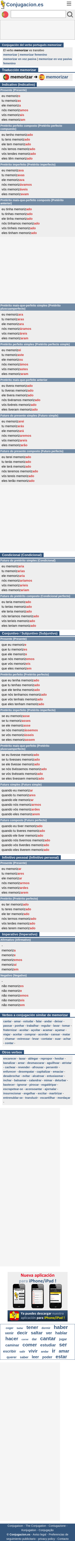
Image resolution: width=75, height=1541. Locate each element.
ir (53, 1351)
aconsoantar (33, 1089)
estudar (28, 1021)
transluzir (31, 1097)
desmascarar (35, 1062)
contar (9, 1043)
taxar (22, 1058)
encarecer (9, 1058)
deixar (58, 1021)
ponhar (19, 1025)
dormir (46, 1328)
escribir (9, 1351)
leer (35, 1357)
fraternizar (10, 1030)
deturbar (60, 1080)
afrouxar (38, 1067)
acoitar (24, 1030)
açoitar (35, 1030)
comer (30, 1344)
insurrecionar (12, 1093)
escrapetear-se (13, 1089)
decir (22, 1332)
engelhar (29, 1093)
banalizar (9, 1062)
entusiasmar (55, 1076)
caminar (12, 1345)
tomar (66, 1025)
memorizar (10, 54)
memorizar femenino (33, 54)
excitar (42, 1093)
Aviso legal (39, 1534)
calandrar (35, 1080)
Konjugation (28, 1530)
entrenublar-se (13, 1097)
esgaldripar (48, 1084)
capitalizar (43, 1071)
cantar (7, 1021)
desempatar (26, 1071)
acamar (48, 1030)
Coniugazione (57, 1525)
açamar (60, 1030)
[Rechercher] (38, 14)
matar (66, 1034)
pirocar (34, 1084)
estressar (23, 1038)
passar (7, 1025)
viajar (7, 1034)
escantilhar (47, 1097)
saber (24, 1357)
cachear (10, 1067)
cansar (55, 1034)
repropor (46, 1058)
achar (67, 1038)
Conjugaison (15, 1525)
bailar (20, 1328)
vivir (33, 1351)
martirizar (55, 1093)
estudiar (48, 1345)
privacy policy (46, 1538)
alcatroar (38, 1076)
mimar (48, 1080)
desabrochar (11, 1076)
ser (63, 1345)
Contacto (63, 1538)
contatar (46, 1038)
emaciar (58, 1071)
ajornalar (50, 1089)
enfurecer (9, 1071)
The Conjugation (36, 1525)
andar (48, 1021)
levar (35, 1038)
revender (24, 1067)
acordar (43, 1034)
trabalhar (33, 1025)
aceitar (17, 1034)
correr (25, 1339)
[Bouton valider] (70, 14)
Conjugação (46, 1530)
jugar (63, 1339)
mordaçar (64, 1097)
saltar (37, 1332)
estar (61, 1356)
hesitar (59, 1058)
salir (22, 1351)
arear (21, 1062)
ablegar (33, 1058)
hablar (61, 1333)
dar (34, 1339)
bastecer (9, 1084)
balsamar (20, 1080)
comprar (30, 1034)
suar (58, 1038)
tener (32, 1327)
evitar (26, 1076)
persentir (52, 1067)
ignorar (22, 1084)
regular (46, 1025)
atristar (66, 1062)
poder (47, 1357)
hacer (11, 1338)
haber (61, 1327)
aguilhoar (53, 1062)
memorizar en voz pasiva (19, 59)
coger (9, 1328)
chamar (10, 1038)
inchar (7, 1080)
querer (12, 1357)
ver (49, 1333)
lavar (56, 1025)
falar (39, 1021)
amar (17, 1021)
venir (9, 1333)
